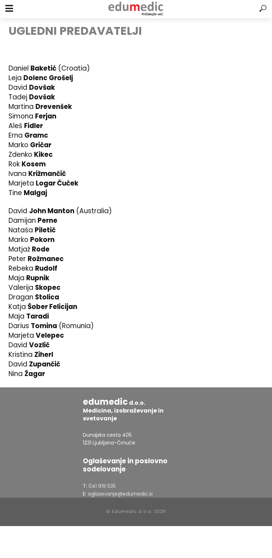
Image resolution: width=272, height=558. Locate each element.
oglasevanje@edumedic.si (120, 493)
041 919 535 (102, 486)
